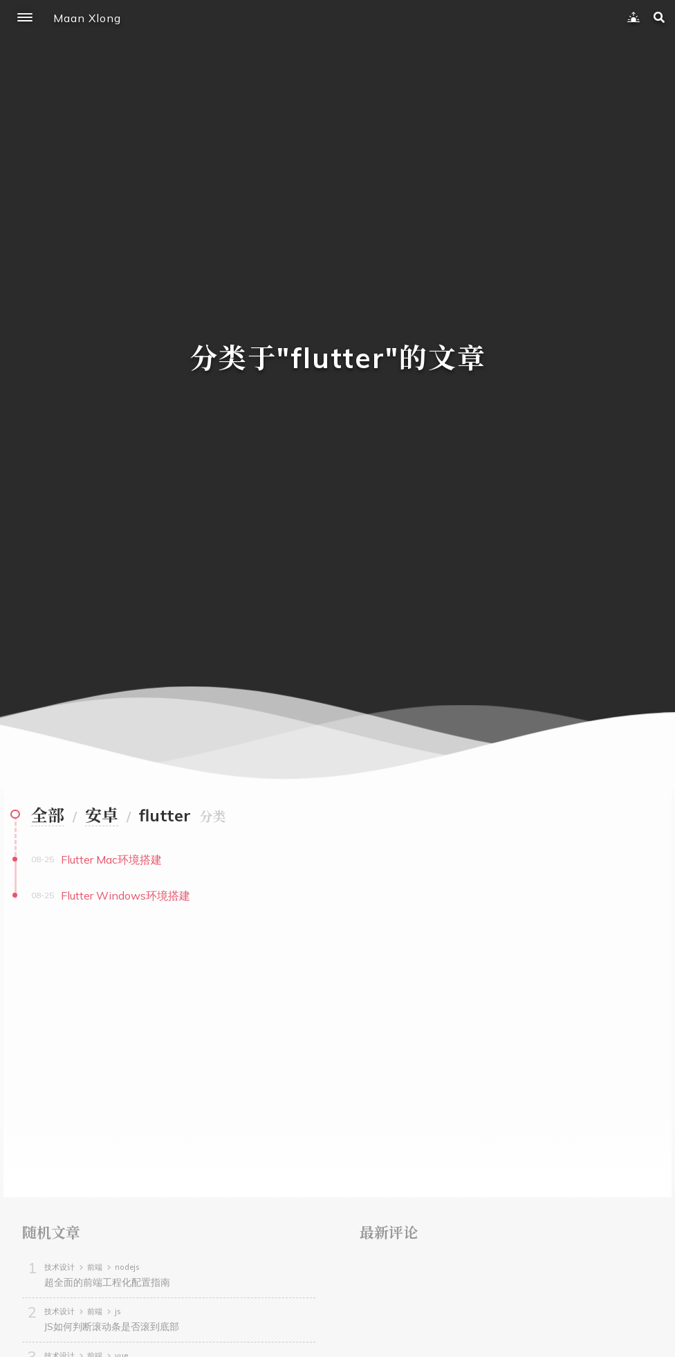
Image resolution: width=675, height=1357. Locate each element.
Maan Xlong (87, 18)
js (118, 1311)
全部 (47, 815)
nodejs (127, 1267)
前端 (94, 1267)
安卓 (101, 815)
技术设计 (59, 1267)
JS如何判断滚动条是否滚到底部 (111, 1326)
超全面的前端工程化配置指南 (107, 1282)
